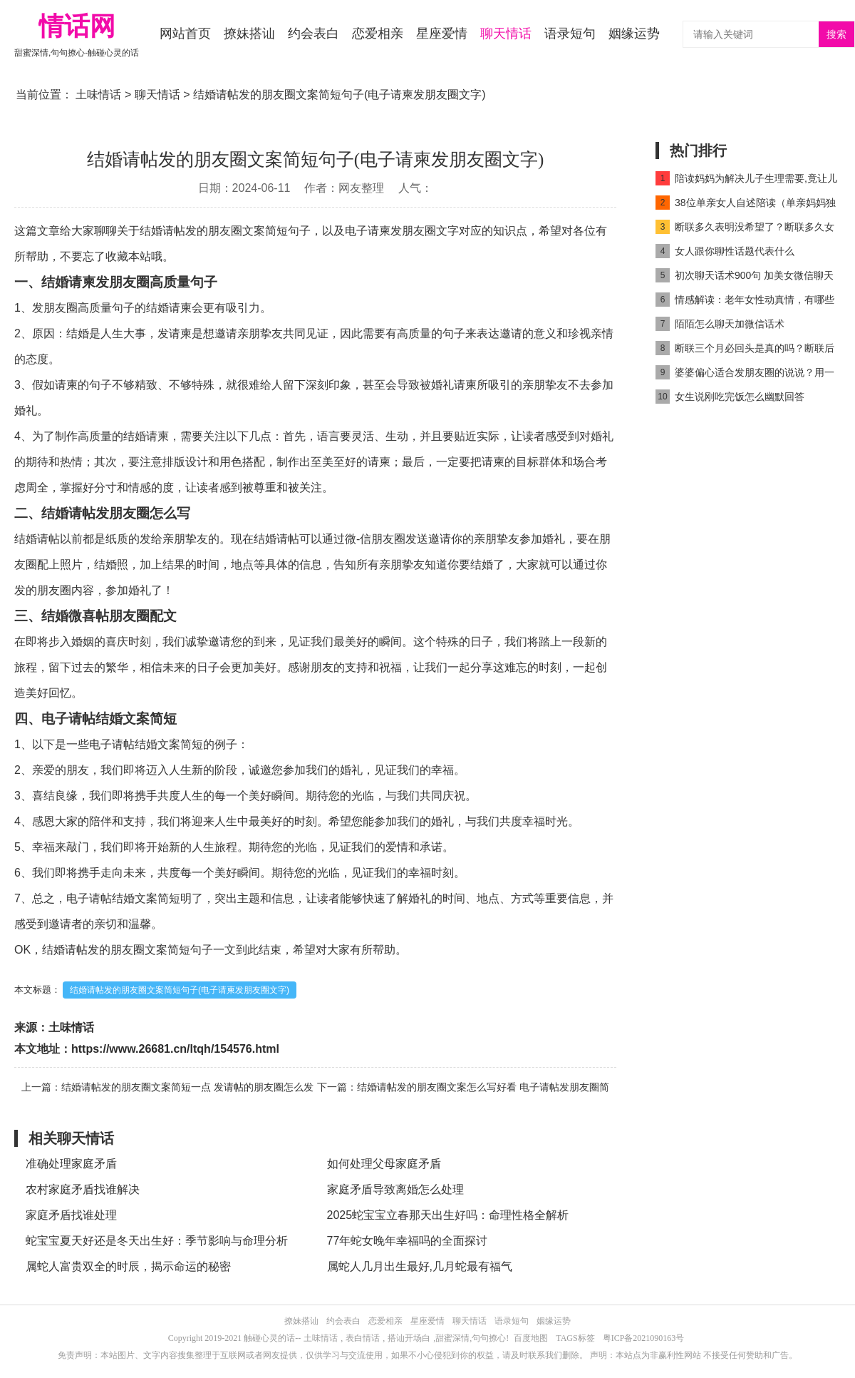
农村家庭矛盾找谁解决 (83, 1189)
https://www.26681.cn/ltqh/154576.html (175, 1049)
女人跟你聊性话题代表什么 (725, 251)
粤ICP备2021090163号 (644, 1338)
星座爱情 (441, 33)
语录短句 (570, 33)
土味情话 (98, 94)
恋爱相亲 (377, 33)
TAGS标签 (575, 1338)
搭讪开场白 (409, 1338)
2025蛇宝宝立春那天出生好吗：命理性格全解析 (448, 1215)
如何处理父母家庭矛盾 (384, 1164)
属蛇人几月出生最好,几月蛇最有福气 (419, 1266)
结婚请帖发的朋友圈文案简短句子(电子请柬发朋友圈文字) (179, 990)
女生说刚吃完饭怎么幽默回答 (730, 396)
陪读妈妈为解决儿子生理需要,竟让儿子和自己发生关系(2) (746, 180)
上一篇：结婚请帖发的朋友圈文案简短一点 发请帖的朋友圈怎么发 (167, 1087)
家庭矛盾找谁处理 (71, 1215)
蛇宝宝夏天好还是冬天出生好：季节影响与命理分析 (157, 1241)
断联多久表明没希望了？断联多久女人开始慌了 (745, 229)
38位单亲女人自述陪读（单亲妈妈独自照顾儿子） (746, 205)
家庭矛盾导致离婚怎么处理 (395, 1189)
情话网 (76, 26)
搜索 (836, 34)
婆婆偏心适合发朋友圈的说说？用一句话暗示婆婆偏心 (745, 374)
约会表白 (313, 33)
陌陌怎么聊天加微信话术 (720, 324)
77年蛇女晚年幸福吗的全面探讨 (407, 1241)
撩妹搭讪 (249, 33)
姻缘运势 (634, 33)
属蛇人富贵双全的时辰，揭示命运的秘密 (128, 1266)
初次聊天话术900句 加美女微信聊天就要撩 (745, 277)
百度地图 (531, 1338)
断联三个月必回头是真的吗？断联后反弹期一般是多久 (745, 350)
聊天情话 (506, 33)
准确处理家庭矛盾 (71, 1164)
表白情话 (363, 1338)
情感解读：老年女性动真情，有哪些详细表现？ (745, 302)
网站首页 (185, 33)
